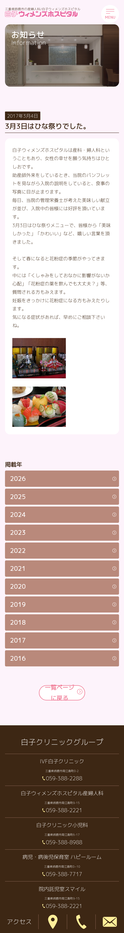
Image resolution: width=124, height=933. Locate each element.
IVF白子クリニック (62, 761)
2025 (18, 496)
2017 (18, 640)
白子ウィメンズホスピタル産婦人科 (62, 793)
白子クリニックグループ (62, 742)
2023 (18, 532)
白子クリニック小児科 (62, 825)
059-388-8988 (64, 842)
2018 (18, 622)
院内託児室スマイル (62, 889)
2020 (18, 586)
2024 (18, 514)
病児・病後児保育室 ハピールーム (62, 856)
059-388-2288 (64, 778)
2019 (18, 604)
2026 (18, 478)
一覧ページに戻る (59, 693)
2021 (18, 568)
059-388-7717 (64, 874)
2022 (18, 550)
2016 (18, 658)
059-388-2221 (64, 810)
